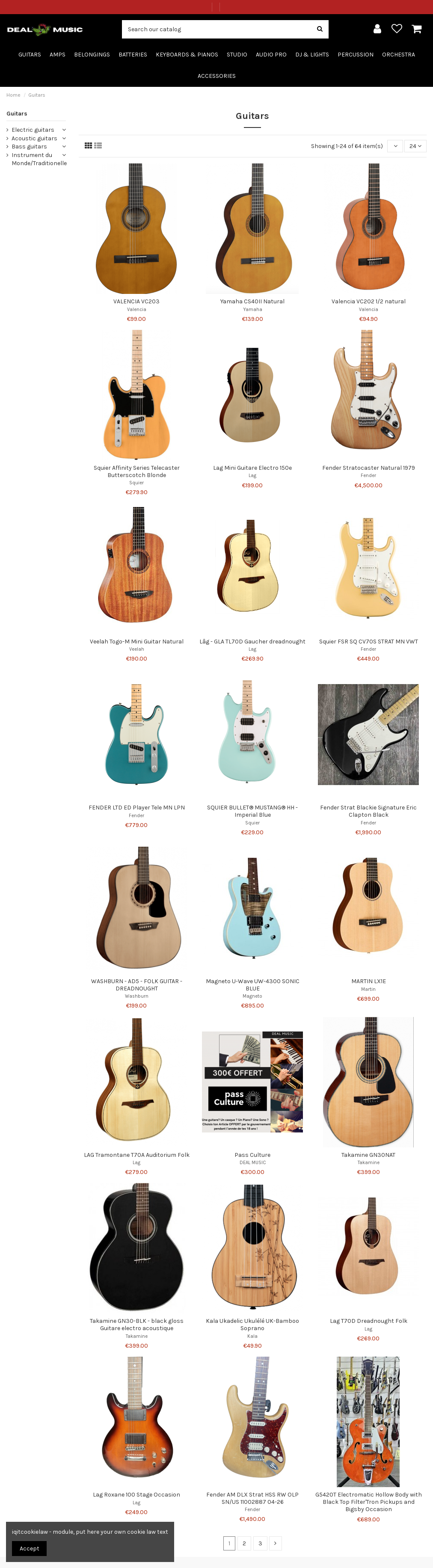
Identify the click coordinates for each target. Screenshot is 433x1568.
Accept (29, 1548)
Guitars (16, 113)
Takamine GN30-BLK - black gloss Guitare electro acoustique (137, 1324)
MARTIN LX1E (368, 981)
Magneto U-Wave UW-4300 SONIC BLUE (253, 985)
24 (415, 146)
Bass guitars (29, 146)
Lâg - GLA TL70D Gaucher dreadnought (252, 641)
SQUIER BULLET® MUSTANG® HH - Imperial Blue (252, 811)
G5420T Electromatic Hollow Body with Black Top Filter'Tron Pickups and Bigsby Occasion (368, 1502)
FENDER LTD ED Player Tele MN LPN (137, 807)
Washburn (136, 996)
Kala (252, 1336)
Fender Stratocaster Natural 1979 (368, 467)
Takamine (369, 1162)
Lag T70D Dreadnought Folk (368, 1321)
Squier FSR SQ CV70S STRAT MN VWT (368, 641)
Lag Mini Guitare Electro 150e (252, 467)
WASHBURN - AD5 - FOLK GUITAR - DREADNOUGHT (136, 985)
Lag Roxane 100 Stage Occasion (136, 1494)
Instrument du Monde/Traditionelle (39, 159)
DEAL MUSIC (253, 1162)
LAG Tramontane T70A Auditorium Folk (137, 1155)
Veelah (136, 649)
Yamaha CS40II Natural (252, 301)
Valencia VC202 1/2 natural (369, 301)
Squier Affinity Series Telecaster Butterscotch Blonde (137, 471)
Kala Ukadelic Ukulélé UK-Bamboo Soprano (252, 1324)
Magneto (252, 996)
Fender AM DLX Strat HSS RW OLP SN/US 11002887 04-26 (252, 1498)
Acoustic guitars (34, 138)
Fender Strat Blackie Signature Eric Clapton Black (368, 811)
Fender (368, 475)
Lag (252, 475)
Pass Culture (252, 1155)
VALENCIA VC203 (136, 301)
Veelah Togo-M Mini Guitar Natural (137, 641)
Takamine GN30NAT (368, 1155)
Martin (368, 989)
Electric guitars (33, 129)
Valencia (136, 309)
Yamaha (252, 309)
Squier (136, 483)
